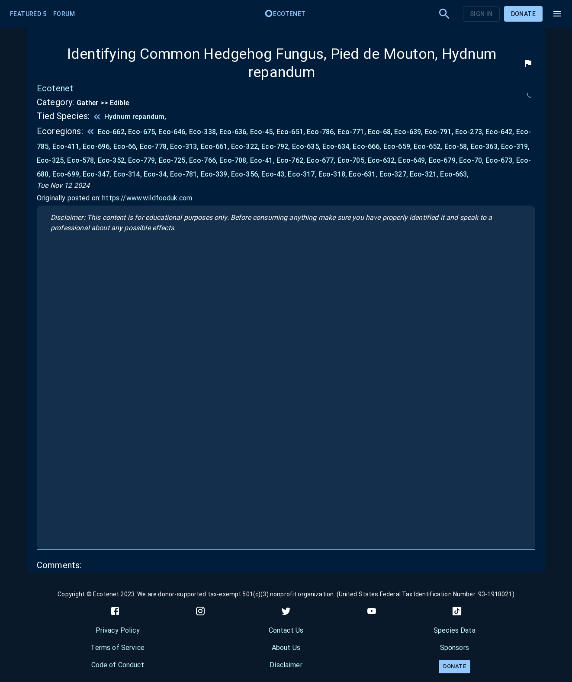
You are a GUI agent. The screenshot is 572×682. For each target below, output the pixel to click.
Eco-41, (263, 160)
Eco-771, (352, 132)
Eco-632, (383, 160)
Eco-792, (276, 146)
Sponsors (454, 647)
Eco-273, (470, 132)
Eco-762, (291, 160)
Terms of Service (117, 647)
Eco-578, (82, 160)
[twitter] (286, 611)
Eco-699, (67, 174)
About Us (286, 647)
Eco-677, (322, 160)
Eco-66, (126, 146)
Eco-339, (216, 174)
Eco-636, (234, 132)
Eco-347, (98, 174)
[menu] (557, 13)
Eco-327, (394, 174)
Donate (523, 13)
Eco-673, (500, 160)
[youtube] (371, 611)
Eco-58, (457, 146)
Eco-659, (398, 146)
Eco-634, (337, 146)
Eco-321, (425, 174)
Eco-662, (113, 132)
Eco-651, (291, 132)
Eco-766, (204, 160)
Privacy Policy (118, 630)
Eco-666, (368, 146)
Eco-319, (515, 146)
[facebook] (115, 611)
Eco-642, (500, 132)
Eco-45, (263, 132)
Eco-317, (303, 174)
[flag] (528, 63)
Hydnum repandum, (135, 117)
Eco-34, (157, 174)
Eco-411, (67, 146)
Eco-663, (454, 174)
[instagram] (200, 611)
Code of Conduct (117, 665)
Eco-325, (52, 160)
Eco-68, (381, 132)
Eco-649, (413, 160)
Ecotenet (284, 14)
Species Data (455, 630)
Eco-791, (440, 132)
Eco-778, (155, 146)
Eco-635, (307, 146)
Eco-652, (429, 146)
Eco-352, (113, 160)
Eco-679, (444, 160)
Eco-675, (143, 132)
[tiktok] (457, 611)
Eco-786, (322, 132)
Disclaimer (286, 665)
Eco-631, (364, 174)
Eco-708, (234, 160)
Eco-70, (472, 160)
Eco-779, (143, 160)
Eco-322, (246, 146)
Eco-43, (274, 174)
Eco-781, (185, 174)
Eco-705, (352, 160)
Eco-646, (173, 132)
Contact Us (286, 630)
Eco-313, (185, 146)
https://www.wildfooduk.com (147, 198)
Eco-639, (409, 132)
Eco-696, (98, 146)
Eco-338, (204, 132)
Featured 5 (28, 13)
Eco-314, (128, 174)
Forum (64, 13)
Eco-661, (216, 146)
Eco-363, (486, 146)
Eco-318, (333, 174)
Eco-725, (174, 160)
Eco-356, (246, 174)
